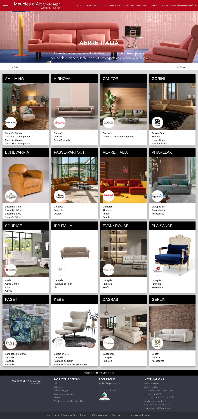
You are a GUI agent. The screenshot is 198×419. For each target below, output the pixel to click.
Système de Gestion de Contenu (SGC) (83, 415)
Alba (7, 287)
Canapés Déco (12, 217)
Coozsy (155, 353)
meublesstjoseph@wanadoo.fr (158, 408)
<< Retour (181, 67)
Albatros (107, 210)
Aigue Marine (12, 283)
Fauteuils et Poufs (63, 283)
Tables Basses (159, 143)
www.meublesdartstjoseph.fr (157, 404)
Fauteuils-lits (158, 210)
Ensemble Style (13, 213)
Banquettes (109, 353)
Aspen (106, 213)
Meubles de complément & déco (179, 5)
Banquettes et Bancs (15, 353)
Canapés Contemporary (17, 136)
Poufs (106, 287)
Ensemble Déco (13, 210)
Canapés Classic (14, 133)
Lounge (58, 136)
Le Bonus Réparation (108, 390)
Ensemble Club (13, 206)
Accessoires (158, 213)
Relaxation (93, 5)
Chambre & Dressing (135, 5)
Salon (78, 5)
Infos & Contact (151, 387)
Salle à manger (111, 5)
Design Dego (158, 133)
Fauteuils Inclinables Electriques (70, 364)
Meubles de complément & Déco (69, 401)
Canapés (58, 133)
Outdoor (58, 213)
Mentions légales (152, 383)
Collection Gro (61, 353)
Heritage (156, 136)
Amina (8, 290)
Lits (55, 287)
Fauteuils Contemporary (17, 143)
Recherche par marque (109, 383)
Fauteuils (58, 210)
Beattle (106, 217)
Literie (154, 5)
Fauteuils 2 (157, 287)
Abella (8, 280)
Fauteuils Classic (14, 140)
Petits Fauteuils (62, 140)
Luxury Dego (158, 140)
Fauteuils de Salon (63, 360)
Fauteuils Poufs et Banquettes (118, 136)
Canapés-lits (158, 206)
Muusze (156, 357)
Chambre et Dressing (64, 394)
